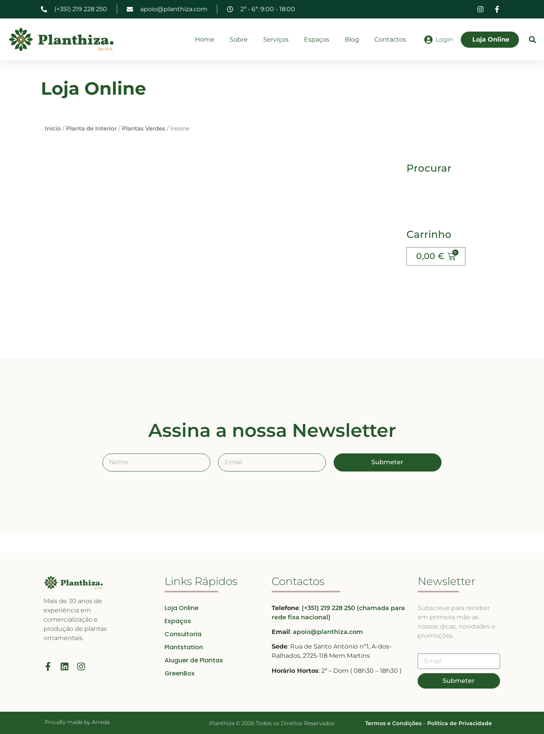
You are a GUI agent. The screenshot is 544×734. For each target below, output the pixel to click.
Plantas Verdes (143, 128)
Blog (352, 39)
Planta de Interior (91, 128)
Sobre (239, 39)
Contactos (390, 39)
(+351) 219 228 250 (329, 608)
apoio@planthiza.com (328, 631)
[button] (533, 39)
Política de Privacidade (459, 723)
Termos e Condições (393, 723)
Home (204, 39)
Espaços (316, 39)
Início (53, 128)
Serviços (276, 39)
